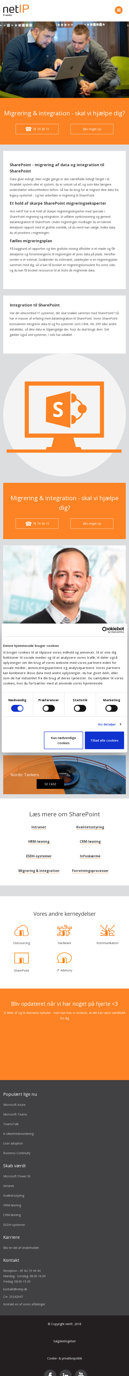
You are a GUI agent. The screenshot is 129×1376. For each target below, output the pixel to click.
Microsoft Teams (15, 1108)
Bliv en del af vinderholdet (21, 1241)
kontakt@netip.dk (15, 1282)
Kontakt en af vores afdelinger (24, 1298)
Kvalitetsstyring (90, 820)
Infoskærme (90, 849)
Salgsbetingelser (64, 1335)
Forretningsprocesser (90, 864)
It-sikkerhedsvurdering (18, 1127)
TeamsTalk (11, 1117)
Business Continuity (16, 1146)
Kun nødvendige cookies (63, 740)
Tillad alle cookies (104, 740)
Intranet (39, 820)
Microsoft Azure (14, 1098)
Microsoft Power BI (16, 1169)
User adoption (13, 1137)
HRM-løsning (39, 835)
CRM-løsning (90, 835)
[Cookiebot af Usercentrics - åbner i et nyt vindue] (105, 630)
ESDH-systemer (39, 849)
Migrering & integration (38, 864)
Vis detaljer (107, 724)
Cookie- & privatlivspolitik (64, 1352)
